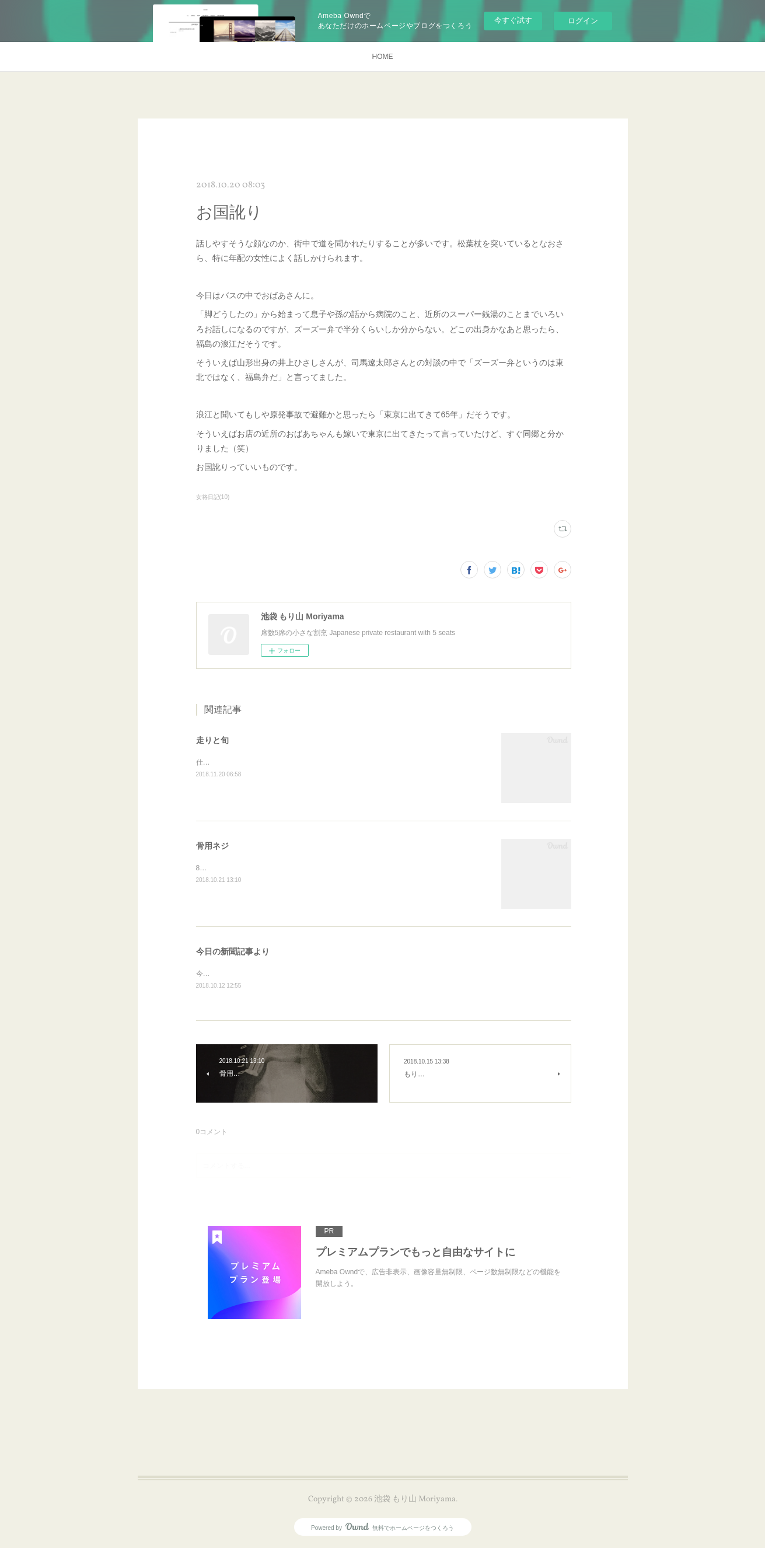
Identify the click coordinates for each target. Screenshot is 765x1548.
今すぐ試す (513, 20)
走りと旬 (212, 740)
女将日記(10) (213, 497)
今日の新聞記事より (233, 951)
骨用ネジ (212, 845)
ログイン (583, 20)
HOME (382, 57)
